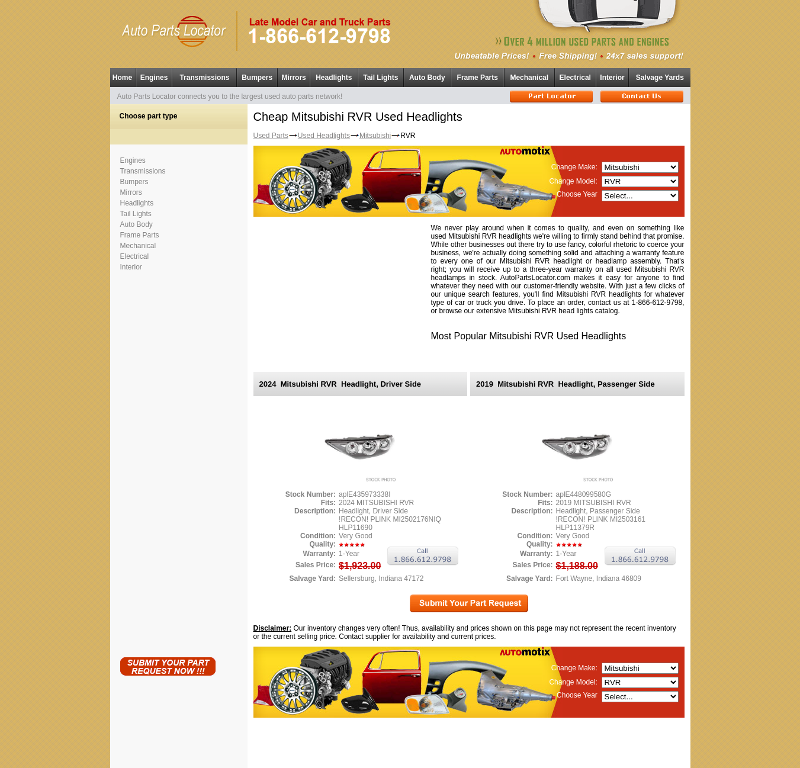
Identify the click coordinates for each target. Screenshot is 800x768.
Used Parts (270, 135)
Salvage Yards (660, 77)
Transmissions (204, 77)
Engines (154, 77)
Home (122, 77)
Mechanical (529, 77)
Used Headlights (324, 135)
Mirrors (293, 77)
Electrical (575, 77)
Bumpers (257, 77)
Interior (612, 77)
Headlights (334, 77)
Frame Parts (477, 77)
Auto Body (427, 77)
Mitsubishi (375, 135)
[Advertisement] (167, 462)
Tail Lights (380, 77)
